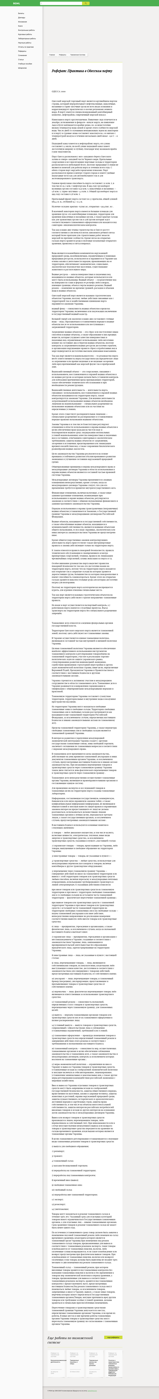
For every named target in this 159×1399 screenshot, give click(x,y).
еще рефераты (113, 1337)
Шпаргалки (22, 68)
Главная (52, 55)
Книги (20, 26)
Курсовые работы (25, 34)
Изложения (22, 22)
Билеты (21, 13)
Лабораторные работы (27, 38)
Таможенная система (77, 55)
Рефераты (22, 51)
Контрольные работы (26, 30)
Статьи (21, 59)
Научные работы (24, 43)
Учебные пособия (25, 64)
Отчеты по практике (26, 47)
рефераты (62, 55)
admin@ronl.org (92, 1391)
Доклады (21, 17)
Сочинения (22, 55)
